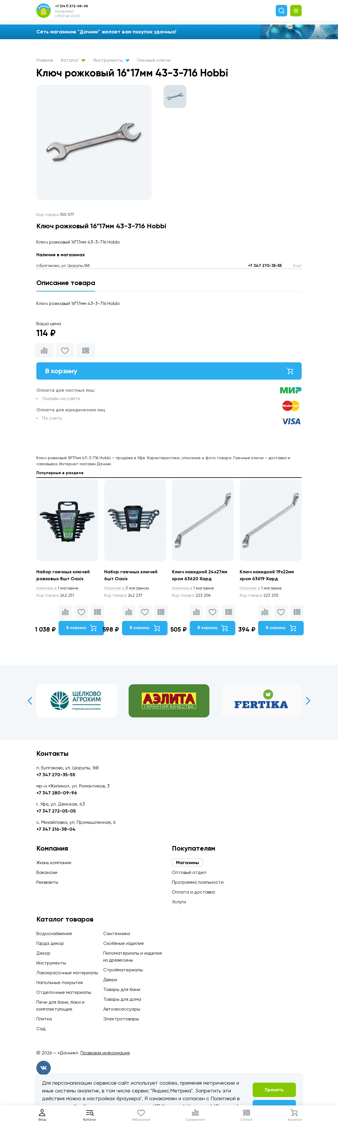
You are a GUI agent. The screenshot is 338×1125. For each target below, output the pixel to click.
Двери (110, 979)
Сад (41, 1028)
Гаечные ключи (153, 60)
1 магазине (57, 588)
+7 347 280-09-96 (56, 793)
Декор (43, 953)
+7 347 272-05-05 (56, 811)
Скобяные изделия (123, 943)
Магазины (187, 862)
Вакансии (46, 872)
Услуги (179, 901)
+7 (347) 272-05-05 (71, 6)
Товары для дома (122, 999)
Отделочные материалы (63, 992)
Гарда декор (50, 943)
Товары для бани (121, 989)
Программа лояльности (198, 882)
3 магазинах (126, 588)
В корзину (169, 371)
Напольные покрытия (59, 982)
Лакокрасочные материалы (67, 972)
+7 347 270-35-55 (265, 265)
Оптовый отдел (189, 872)
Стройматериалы (123, 970)
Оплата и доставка (193, 892)
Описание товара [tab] (65, 282)
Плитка (44, 1019)
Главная (44, 60)
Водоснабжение (54, 933)
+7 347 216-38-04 (56, 829)
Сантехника (116, 933)
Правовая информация (105, 1053)
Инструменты (111, 60)
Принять (274, 1089)
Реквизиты (47, 882)
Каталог (73, 60)
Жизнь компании (53, 862)
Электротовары (121, 1019)
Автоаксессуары (121, 1009)
